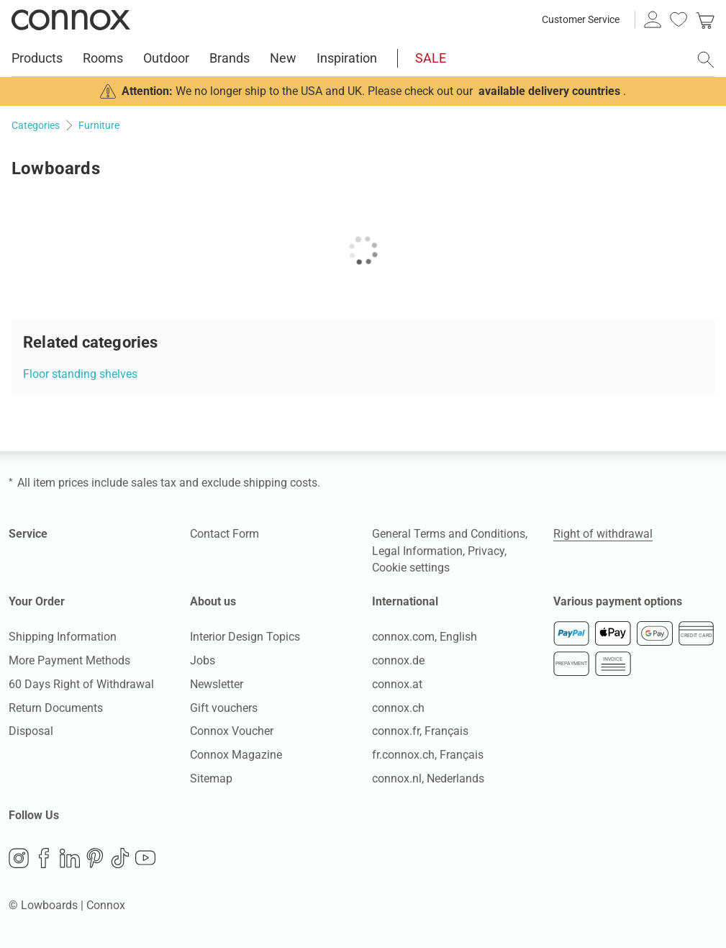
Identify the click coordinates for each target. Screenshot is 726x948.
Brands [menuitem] (229, 58)
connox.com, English (424, 637)
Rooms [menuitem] (103, 58)
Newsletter (216, 684)
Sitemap (211, 778)
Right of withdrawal (603, 534)
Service (28, 534)
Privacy (486, 551)
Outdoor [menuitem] (166, 58)
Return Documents (56, 708)
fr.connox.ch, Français (428, 755)
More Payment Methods (69, 660)
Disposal (31, 731)
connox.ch (398, 708)
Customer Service (581, 19)
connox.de (398, 660)
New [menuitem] (283, 58)
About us (213, 601)
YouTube (145, 858)
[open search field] (705, 60)
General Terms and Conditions (448, 534)
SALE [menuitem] (430, 58)
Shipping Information (63, 637)
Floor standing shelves (80, 374)
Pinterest (95, 858)
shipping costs (280, 482)
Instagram (19, 858)
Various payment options (617, 601)
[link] (705, 19)
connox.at (397, 684)
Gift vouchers (224, 708)
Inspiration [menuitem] (347, 58)
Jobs (202, 660)
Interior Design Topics (245, 637)
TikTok (120, 858)
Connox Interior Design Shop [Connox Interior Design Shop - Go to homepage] (71, 19)
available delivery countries (549, 91)
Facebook (44, 858)
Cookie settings (411, 567)
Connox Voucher (231, 731)
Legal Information (417, 551)
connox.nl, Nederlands (428, 778)
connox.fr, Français (420, 731)
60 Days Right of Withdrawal (81, 684)
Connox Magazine (236, 755)
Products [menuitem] (37, 58)
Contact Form (224, 534)
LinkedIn (70, 858)
